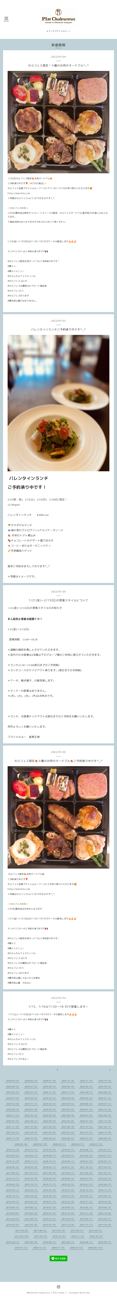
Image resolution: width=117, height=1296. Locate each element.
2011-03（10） (22, 1236)
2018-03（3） (31, 1167)
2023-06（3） (13, 1109)
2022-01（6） (87, 1121)
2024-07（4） (13, 1098)
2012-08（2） (31, 1219)
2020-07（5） (87, 1138)
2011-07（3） (59, 1230)
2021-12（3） (105, 1121)
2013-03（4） (13, 1213)
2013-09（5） (13, 1207)
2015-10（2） (68, 1184)
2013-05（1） (87, 1207)
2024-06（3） (31, 1098)
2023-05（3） (31, 1109)
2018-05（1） (105, 1161)
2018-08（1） (68, 1161)
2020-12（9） (105, 1132)
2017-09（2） (105, 1167)
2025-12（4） (68, 1080)
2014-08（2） (50, 1196)
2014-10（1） (13, 1196)
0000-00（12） (96, 1247)
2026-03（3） (13, 1080)
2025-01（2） (31, 1092)
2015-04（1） (13, 1190)
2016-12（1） (13, 1178)
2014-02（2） (31, 1201)
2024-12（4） (50, 1092)
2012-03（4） (13, 1224)
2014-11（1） (105, 1190)
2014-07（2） (68, 1196)
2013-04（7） (105, 1207)
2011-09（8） (22, 1230)
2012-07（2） (50, 1219)
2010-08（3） (31, 1242)
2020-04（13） (40, 1144)
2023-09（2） (68, 1103)
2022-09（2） (50, 1115)
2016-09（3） (50, 1178)
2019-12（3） (13, 1149)
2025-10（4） (105, 1080)
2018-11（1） (31, 1161)
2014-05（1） (87, 1196)
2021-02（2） (68, 1132)
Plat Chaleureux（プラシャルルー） (51, 1292)
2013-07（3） (50, 1207)
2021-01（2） (87, 1132)
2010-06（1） (50, 1242)
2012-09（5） (13, 1219)
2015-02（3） (50, 1190)
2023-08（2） (87, 1103)
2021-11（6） (13, 1126)
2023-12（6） (13, 1103)
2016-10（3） (31, 1178)
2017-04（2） (87, 1173)
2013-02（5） (31, 1213)
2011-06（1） (77, 1230)
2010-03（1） (105, 1242)
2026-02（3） (31, 1080)
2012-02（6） (31, 1224)
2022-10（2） (31, 1115)
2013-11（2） (87, 1201)
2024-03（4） (68, 1098)
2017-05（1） (68, 1173)
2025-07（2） (31, 1086)
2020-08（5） (68, 1138)
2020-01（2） (96, 1144)
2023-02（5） (68, 1109)
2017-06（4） (50, 1173)
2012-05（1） (87, 1219)
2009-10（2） (77, 1247)
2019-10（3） (50, 1149)
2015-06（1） (105, 1184)
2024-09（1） (87, 1092)
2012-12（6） (68, 1213)
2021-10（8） (31, 1126)
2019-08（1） (87, 1149)
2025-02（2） (13, 1092)
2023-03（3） (50, 1109)
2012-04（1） (105, 1219)
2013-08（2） (31, 1207)
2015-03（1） (31, 1190)
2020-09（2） (50, 1138)
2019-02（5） (87, 1155)
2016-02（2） (13, 1184)
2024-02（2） (87, 1098)
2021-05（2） (13, 1132)
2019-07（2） (105, 1149)
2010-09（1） (13, 1242)
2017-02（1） (105, 1173)
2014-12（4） (87, 1190)
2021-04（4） (31, 1132)
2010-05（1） (68, 1242)
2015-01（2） (68, 1190)
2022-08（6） (68, 1115)
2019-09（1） (68, 1149)
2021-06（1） (105, 1126)
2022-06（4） (105, 1115)
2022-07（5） (87, 1115)
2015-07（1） (87, 1184)
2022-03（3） (50, 1121)
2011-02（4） (41, 1236)
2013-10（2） (105, 1201)
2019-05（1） (31, 1155)
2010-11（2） (78, 1236)
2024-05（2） (50, 1098)
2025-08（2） (13, 1086)
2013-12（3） (68, 1201)
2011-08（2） (40, 1230)
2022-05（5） (13, 1121)
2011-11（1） (87, 1224)
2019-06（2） (13, 1155)
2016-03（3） (105, 1178)
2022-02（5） (68, 1121)
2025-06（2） (50, 1086)
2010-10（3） (96, 1236)
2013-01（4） (50, 1213)
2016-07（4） (87, 1178)
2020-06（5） (105, 1138)
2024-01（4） (105, 1098)
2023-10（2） (50, 1103)
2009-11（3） (58, 1247)
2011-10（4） (105, 1224)
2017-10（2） (87, 1167)
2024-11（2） (68, 1092)
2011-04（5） (96, 1230)
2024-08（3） (105, 1092)
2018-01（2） (68, 1167)
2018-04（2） (13, 1167)
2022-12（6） (105, 1109)
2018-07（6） (87, 1161)
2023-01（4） (87, 1109)
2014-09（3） (31, 1196)
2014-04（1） (105, 1196)
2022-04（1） (31, 1121)
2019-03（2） (68, 1155)
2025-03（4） (105, 1086)
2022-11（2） (13, 1115)
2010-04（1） (87, 1242)
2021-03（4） (50, 1132)
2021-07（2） (87, 1126)
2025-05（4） (68, 1086)
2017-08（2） (13, 1173)
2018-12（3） (13, 1161)
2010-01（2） (21, 1247)
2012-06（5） (68, 1219)
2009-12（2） (40, 1247)
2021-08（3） (68, 1126)
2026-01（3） (50, 1080)
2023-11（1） (31, 1103)
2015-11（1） (50, 1184)
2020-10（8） (31, 1138)
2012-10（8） (105, 1213)
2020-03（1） (59, 1144)
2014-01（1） (50, 1201)
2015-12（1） (31, 1184)
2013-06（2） (68, 1207)
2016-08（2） (68, 1178)
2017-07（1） (31, 1173)
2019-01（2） (105, 1155)
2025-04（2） (87, 1086)
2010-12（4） (59, 1236)
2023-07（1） (105, 1103)
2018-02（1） (50, 1167)
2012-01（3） (50, 1224)
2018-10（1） (50, 1161)
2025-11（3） (87, 1080)
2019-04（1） (50, 1155)
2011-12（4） (68, 1224)
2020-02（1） (78, 1144)
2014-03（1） (13, 1201)
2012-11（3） (87, 1213)
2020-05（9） (21, 1144)
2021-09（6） (50, 1126)
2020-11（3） (13, 1138)
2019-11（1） (31, 1149)
